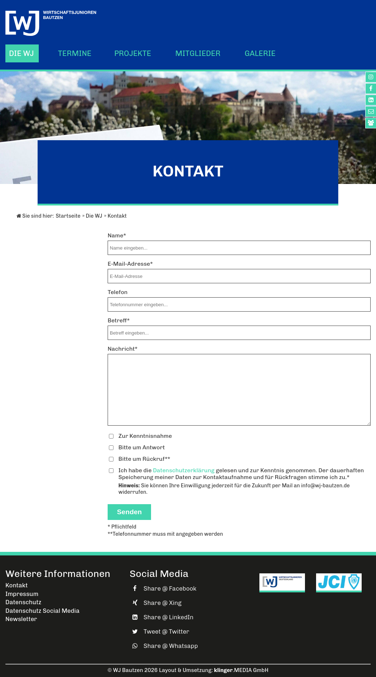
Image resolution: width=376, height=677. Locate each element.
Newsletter (21, 618)
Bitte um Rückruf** (144, 458)
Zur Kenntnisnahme (145, 435)
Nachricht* (122, 348)
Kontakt (16, 585)
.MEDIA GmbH (241, 670)
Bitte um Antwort (141, 447)
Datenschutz (23, 602)
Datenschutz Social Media (42, 610)
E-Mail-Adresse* (130, 263)
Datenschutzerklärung (184, 470)
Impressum (21, 593)
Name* (117, 235)
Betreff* (119, 320)
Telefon (118, 292)
